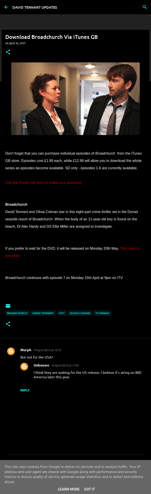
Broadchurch (17, 313)
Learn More (68, 489)
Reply (25, 390)
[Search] (144, 7)
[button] (8, 52)
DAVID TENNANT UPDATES (34, 7)
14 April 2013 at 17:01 (65, 365)
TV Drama (102, 313)
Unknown (41, 365)
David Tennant (43, 313)
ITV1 (62, 313)
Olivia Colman (80, 313)
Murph (25, 349)
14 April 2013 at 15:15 (47, 350)
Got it (89, 489)
